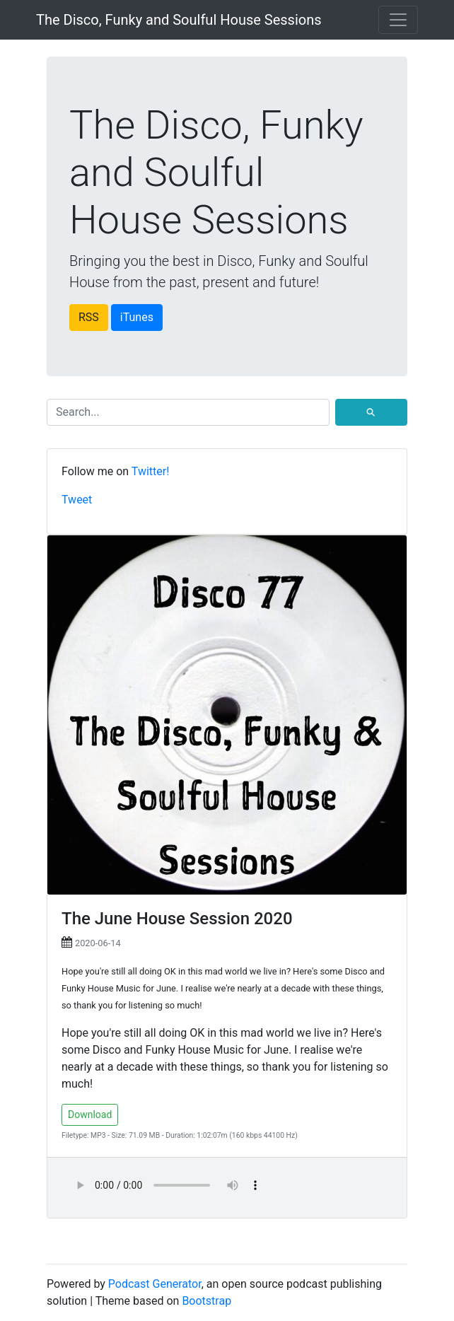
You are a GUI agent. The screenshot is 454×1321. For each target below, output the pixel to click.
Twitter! (151, 471)
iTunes (136, 317)
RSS (88, 317)
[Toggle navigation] (398, 20)
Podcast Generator (155, 1284)
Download (90, 1114)
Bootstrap (206, 1301)
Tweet (77, 499)
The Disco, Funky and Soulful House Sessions (179, 19)
